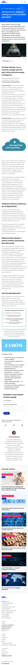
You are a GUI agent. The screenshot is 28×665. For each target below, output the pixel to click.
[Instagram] (6, 663)
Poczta (3, 634)
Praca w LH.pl (5, 652)
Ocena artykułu (14, 401)
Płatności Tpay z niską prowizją (9, 645)
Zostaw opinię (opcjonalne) (14, 408)
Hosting (3, 639)
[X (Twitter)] (14, 425)
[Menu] (24, 2)
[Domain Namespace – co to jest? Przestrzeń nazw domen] (14, 559)
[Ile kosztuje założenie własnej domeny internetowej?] (14, 500)
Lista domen (4, 637)
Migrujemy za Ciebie (7, 655)
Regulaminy (4, 654)
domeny (11, 92)
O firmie (3, 650)
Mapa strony (4, 630)
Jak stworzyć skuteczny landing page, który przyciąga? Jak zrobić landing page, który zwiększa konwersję (13, 488)
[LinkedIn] (22, 425)
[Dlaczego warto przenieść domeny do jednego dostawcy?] (14, 519)
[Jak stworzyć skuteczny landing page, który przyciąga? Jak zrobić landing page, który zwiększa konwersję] (14, 478)
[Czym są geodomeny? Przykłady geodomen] (14, 579)
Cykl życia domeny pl (10, 388)
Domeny (4, 635)
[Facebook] (6, 425)
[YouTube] (8, 663)
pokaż (11, 61)
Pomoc (3, 623)
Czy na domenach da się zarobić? (14, 365)
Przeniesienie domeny (7, 643)
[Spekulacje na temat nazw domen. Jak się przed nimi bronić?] (14, 539)
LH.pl (5, 329)
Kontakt (3, 621)
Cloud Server (5, 648)
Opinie (3, 641)
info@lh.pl (7, 614)
